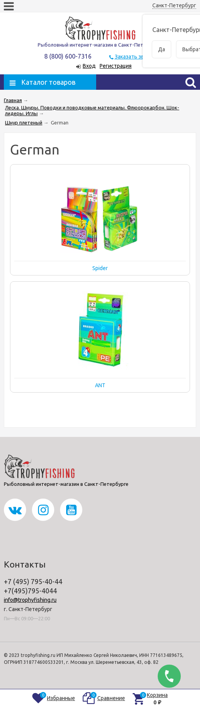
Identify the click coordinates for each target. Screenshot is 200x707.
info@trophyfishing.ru (30, 600)
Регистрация (116, 66)
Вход (89, 66)
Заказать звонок (135, 57)
